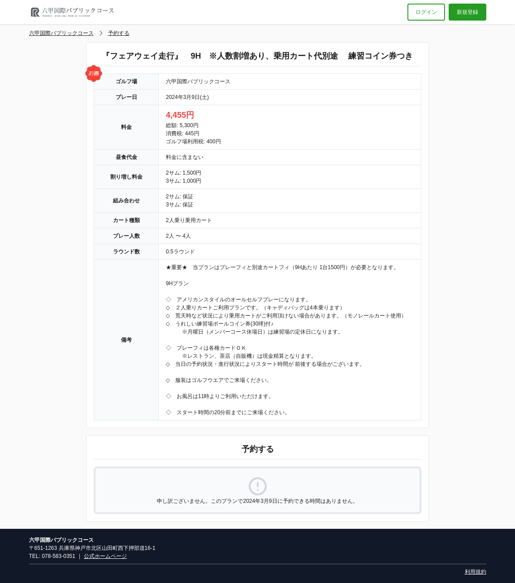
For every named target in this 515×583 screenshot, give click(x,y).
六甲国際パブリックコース (61, 33)
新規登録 (467, 12)
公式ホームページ (105, 556)
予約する (119, 33)
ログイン (426, 12)
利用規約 (475, 572)
